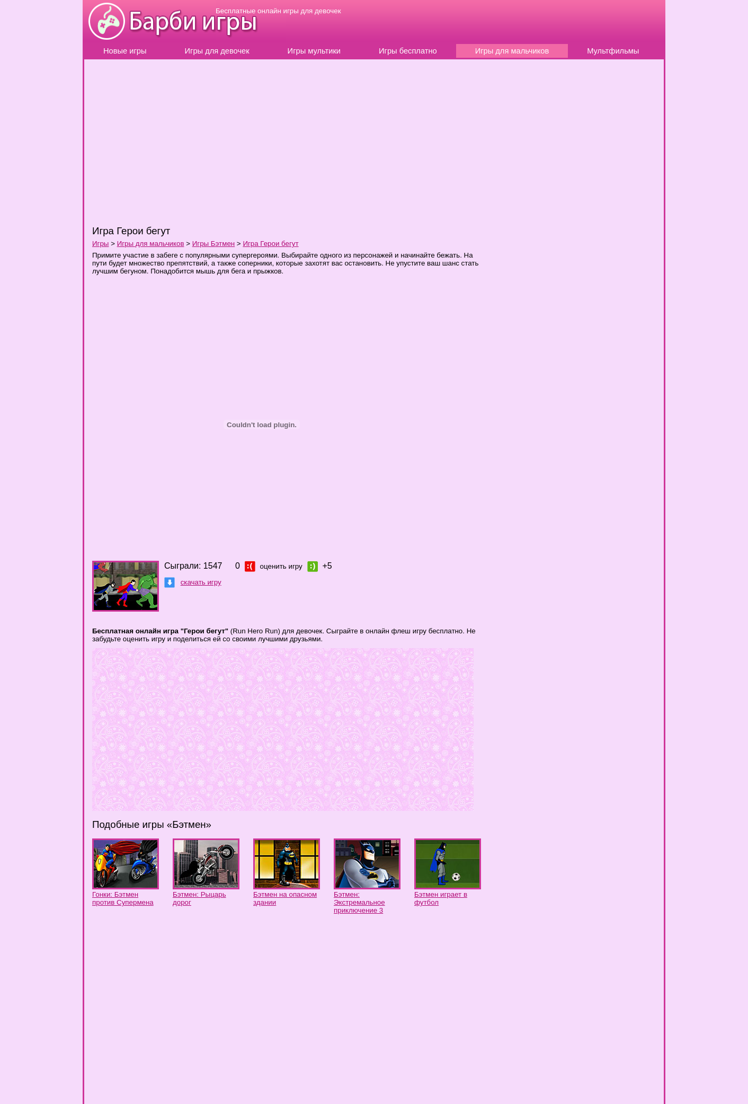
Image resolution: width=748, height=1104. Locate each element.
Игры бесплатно (408, 51)
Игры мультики (314, 51)
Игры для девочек (217, 51)
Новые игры (125, 51)
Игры (100, 244)
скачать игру (201, 582)
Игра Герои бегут (270, 244)
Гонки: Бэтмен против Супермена (123, 898)
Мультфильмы (613, 51)
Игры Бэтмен (213, 244)
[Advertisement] (237, 141)
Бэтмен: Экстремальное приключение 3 (359, 902)
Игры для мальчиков (512, 51)
